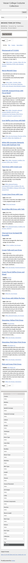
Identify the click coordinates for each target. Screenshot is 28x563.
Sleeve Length (7, 513)
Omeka (13, 560)
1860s (19, 62)
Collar (5, 495)
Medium (6, 402)
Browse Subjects (12, 28)
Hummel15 (9, 116)
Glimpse (16, 188)
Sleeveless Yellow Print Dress (12, 320)
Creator (6, 396)
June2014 (15, 116)
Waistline (6, 460)
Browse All (4, 26)
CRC (22, 62)
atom (2, 554)
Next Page (12, 40)
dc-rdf (7, 554)
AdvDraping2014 (6, 186)
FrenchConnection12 (20, 267)
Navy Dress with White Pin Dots (13, 298)
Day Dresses (13, 84)
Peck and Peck (10, 323)
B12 (9, 293)
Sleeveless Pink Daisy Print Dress (14, 342)
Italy (12, 138)
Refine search (14, 394)
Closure (6, 478)
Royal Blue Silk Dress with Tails (13, 209)
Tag (5, 542)
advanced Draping (13, 184)
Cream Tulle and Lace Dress (12, 250)
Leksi (17, 64)
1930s (6, 293)
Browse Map (4, 28)
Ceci (10, 136)
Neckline (6, 449)
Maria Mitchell (17, 86)
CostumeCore (5, 114)
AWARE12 (9, 112)
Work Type (6, 519)
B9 (12, 112)
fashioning (9, 64)
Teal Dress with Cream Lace (12, 167)
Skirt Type (6, 466)
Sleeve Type (7, 454)
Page (5, 40)
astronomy (4, 84)
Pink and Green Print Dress (11, 364)
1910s (7, 204)
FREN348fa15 (9, 188)
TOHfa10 (15, 162)
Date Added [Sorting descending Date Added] (20, 45)
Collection (6, 536)
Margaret (21, 64)
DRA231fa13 (19, 114)
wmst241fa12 (5, 189)
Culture (6, 419)
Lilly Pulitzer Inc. (11, 345)
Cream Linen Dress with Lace (12, 194)
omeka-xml (20, 554)
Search (24, 12)
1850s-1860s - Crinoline (11, 62)
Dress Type (7, 437)
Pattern (6, 524)
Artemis (9, 277)
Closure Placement (9, 484)
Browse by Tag (12, 26)
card (18, 112)
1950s (6, 136)
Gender (6, 425)
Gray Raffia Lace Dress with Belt (13, 120)
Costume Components (10, 501)
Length (6, 472)
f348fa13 (4, 116)
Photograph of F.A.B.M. (10, 50)
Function (6, 507)
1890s (6, 184)
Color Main (6, 443)
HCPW (13, 64)
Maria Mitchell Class (9, 70)
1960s (6, 337)
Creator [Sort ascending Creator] (13, 45)
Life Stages (7, 489)
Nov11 (20, 116)
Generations (18, 337)
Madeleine (16, 138)
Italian (9, 138)
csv (5, 554)
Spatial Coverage (8, 408)
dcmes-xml (12, 554)
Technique (6, 431)
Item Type (6, 530)
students (4, 66)
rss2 (25, 554)
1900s (6, 315)
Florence (20, 136)
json (16, 554)
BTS (15, 112)
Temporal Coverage (9, 414)
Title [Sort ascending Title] (9, 45)
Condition (19, 160)
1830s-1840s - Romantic (11, 110)
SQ (20, 138)
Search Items (20, 26)
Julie (11, 162)
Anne (12, 186)
